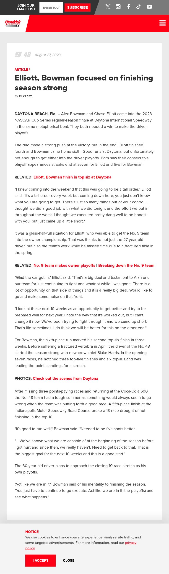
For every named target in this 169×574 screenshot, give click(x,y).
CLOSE (68, 560)
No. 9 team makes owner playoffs (64, 265)
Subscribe (77, 7)
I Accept (40, 560)
